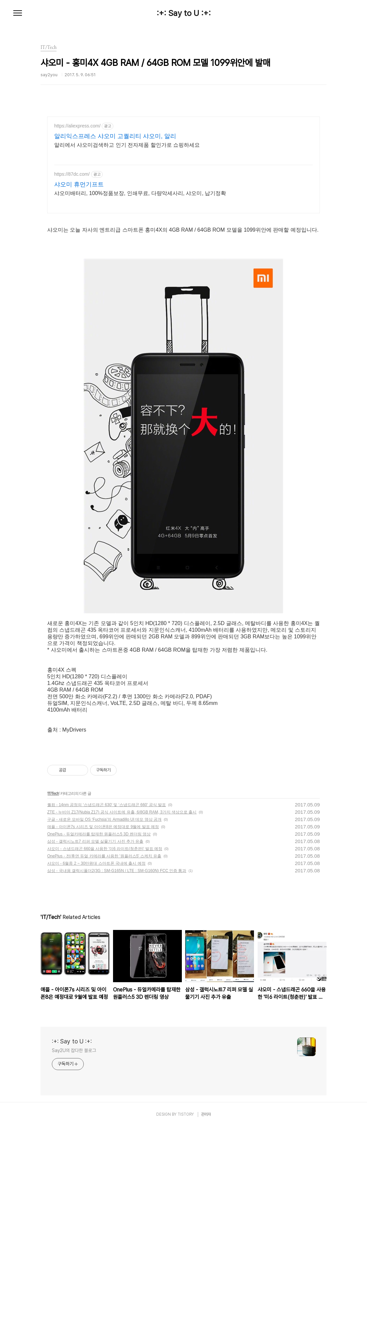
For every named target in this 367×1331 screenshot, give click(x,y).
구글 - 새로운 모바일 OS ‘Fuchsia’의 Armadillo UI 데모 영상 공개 (104, 819)
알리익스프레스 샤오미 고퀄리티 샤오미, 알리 (115, 136)
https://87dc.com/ (72, 174)
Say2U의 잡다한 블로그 (74, 1050)
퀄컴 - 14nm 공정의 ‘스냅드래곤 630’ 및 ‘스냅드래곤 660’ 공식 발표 (106, 804)
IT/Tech (53, 793)
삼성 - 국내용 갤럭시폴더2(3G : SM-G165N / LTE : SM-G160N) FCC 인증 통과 (116, 870)
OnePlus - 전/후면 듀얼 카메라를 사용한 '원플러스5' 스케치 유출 (104, 856)
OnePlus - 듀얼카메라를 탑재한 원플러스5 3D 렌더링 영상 (99, 834)
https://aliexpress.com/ (77, 125)
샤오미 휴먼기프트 (79, 184)
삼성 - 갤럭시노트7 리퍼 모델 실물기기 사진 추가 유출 (95, 841)
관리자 (206, 1114)
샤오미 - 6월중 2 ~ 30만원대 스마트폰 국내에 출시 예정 (96, 863)
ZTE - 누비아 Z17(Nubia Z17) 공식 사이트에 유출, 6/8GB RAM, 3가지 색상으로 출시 (121, 812)
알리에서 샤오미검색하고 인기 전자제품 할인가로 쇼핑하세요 (127, 145)
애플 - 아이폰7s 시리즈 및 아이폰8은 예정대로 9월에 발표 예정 (103, 826)
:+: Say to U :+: (184, 13)
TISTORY (186, 1114)
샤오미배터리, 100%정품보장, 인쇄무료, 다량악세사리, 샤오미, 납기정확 (140, 193)
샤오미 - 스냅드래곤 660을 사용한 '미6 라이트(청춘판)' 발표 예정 (104, 848)
